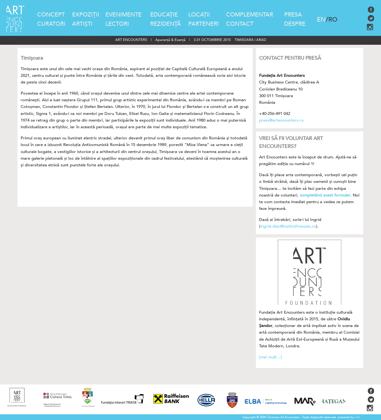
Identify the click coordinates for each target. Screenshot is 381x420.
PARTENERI (203, 24)
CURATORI (51, 24)
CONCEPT (51, 15)
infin (357, 417)
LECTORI (117, 24)
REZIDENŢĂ (165, 24)
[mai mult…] (270, 357)
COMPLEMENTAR (249, 15)
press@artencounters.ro (281, 120)
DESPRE (294, 24)
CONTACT (239, 24)
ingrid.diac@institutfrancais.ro (288, 226)
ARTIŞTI (82, 24)
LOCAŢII (199, 15)
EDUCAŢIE (164, 15)
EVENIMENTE (123, 15)
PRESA (293, 15)
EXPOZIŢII (85, 15)
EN (321, 19)
